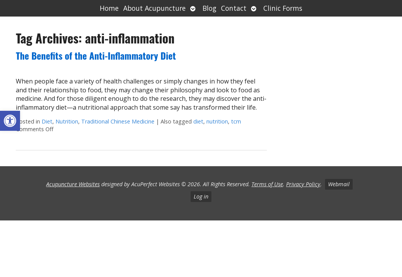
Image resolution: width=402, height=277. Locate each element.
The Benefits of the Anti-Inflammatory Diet (96, 55)
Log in (201, 196)
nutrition (217, 121)
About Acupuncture (154, 8)
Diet (47, 121)
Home (109, 8)
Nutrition (66, 121)
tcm (236, 121)
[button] (10, 121)
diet (198, 121)
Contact (233, 8)
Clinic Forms (282, 8)
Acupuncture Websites (73, 184)
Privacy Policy (303, 184)
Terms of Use (267, 184)
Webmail (339, 184)
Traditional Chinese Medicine (117, 121)
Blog (209, 8)
